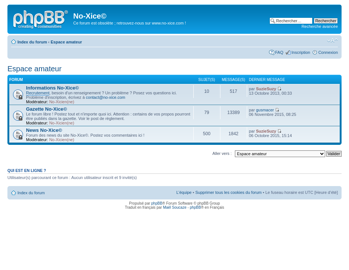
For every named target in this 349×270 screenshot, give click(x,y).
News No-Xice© (44, 130)
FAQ (279, 52)
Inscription (300, 52)
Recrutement (37, 93)
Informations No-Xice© (52, 88)
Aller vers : (222, 153)
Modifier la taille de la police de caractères (332, 40)
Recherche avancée (319, 26)
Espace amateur (66, 42)
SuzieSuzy (266, 89)
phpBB (156, 203)
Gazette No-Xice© (46, 109)
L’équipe (183, 192)
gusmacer (265, 110)
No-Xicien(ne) (61, 102)
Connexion (328, 52)
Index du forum (32, 42)
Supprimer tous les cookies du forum (228, 192)
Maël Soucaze (174, 207)
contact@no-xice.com (105, 97)
